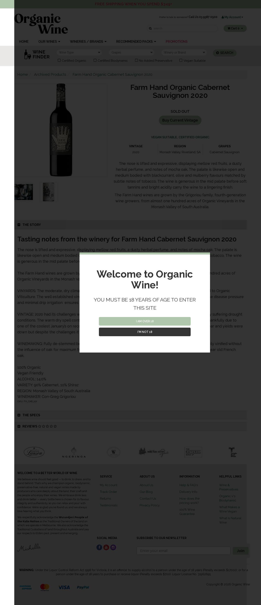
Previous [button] (11, 452)
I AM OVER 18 (145, 321)
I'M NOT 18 (144, 332)
